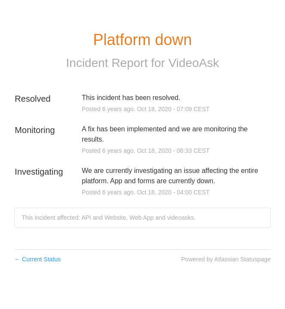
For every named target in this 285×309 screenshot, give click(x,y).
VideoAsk (194, 63)
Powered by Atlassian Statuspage (226, 259)
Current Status (37, 259)
